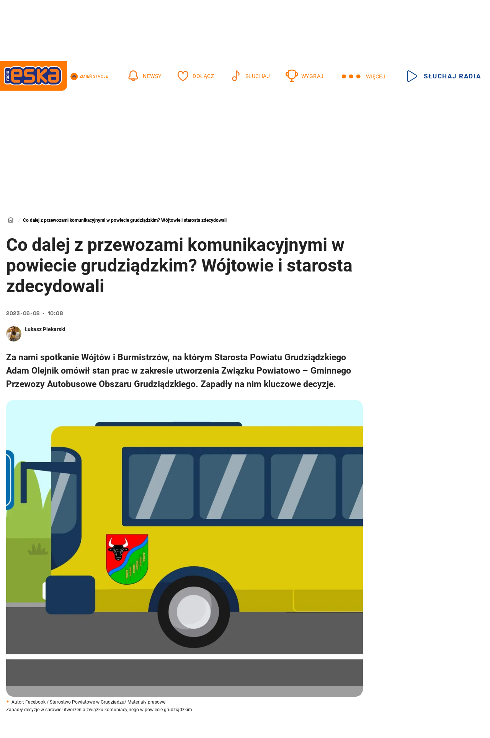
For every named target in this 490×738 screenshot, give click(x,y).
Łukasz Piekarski (44, 329)
